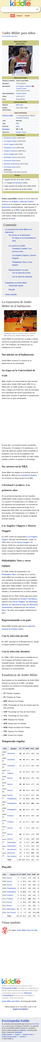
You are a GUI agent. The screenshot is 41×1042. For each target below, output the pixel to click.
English (27, 15)
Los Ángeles (20, 86)
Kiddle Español (7, 1034)
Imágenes (20, 15)
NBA (17, 123)
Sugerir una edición (20, 1009)
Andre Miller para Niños (11, 1001)
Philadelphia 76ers (10, 147)
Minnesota (11, 853)
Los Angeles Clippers (10, 141)
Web (12, 15)
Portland (10, 816)
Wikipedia (22, 1030)
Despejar (33, 9)
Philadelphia (11, 798)
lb (23, 99)
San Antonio (11, 856)
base (13, 218)
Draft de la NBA (7, 115)
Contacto (22, 1036)
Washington (11, 842)
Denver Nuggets (9, 144)
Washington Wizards (10, 157)
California (28, 86)
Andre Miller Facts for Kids (27, 930)
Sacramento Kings (10, 160)
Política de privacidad (9, 1036)
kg (19, 99)
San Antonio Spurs (10, 167)
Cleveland (11, 753)
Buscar (37, 9)
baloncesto (6, 207)
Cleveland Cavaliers (22, 118)
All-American (17, 183)
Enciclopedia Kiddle (9, 988)
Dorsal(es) (6, 129)
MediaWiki (18, 1032)
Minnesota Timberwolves (12, 164)
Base (17, 126)
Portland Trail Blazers (11, 151)
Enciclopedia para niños (10, 36)
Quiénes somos (28, 1034)
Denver (10, 778)
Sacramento (11, 849)
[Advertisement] (20, 24)
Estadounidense (21, 93)
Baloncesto (19, 105)
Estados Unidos (21, 88)
